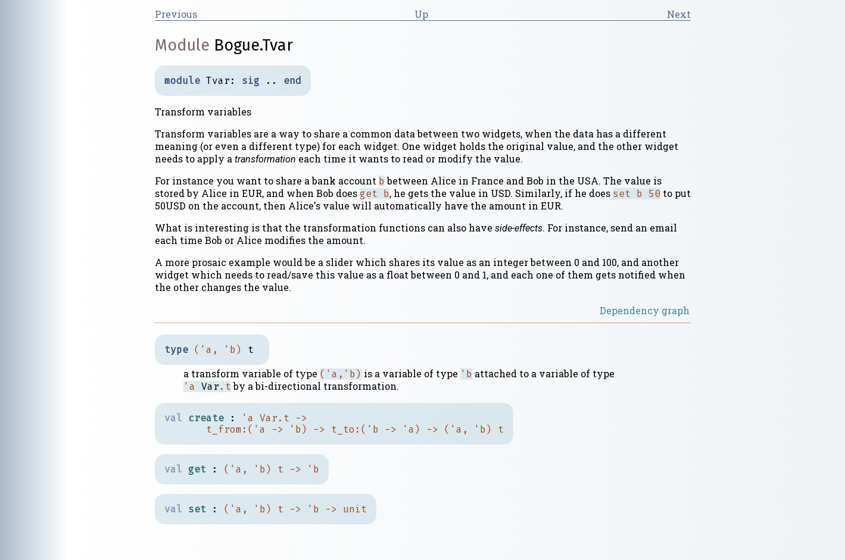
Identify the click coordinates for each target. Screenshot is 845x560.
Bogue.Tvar (253, 45)
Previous (176, 14)
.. (271, 80)
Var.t (274, 418)
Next (679, 14)
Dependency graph (645, 310)
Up (421, 14)
